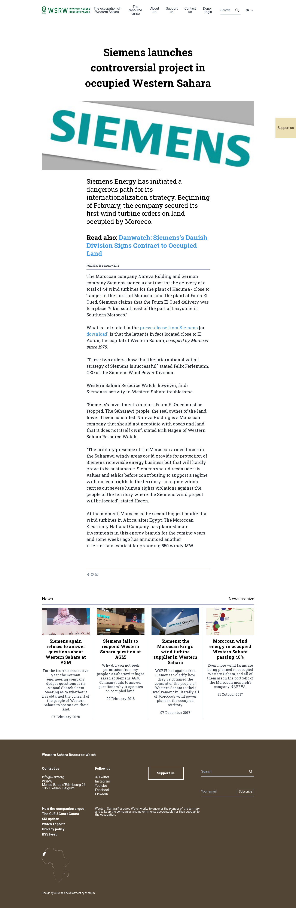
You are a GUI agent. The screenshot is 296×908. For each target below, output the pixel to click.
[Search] (229, 10)
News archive (241, 598)
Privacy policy (53, 829)
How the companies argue (63, 809)
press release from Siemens (169, 327)
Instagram (102, 781)
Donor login (207, 10)
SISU (57, 893)
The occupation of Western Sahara (107, 10)
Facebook (102, 790)
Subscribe (245, 791)
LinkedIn (101, 794)
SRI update (50, 819)
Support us (286, 128)
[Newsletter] (217, 791)
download (96, 334)
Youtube (101, 786)
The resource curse (135, 10)
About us (154, 10)
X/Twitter (102, 777)
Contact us (190, 10)
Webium (90, 893)
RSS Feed (49, 834)
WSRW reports (53, 824)
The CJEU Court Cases (60, 814)
